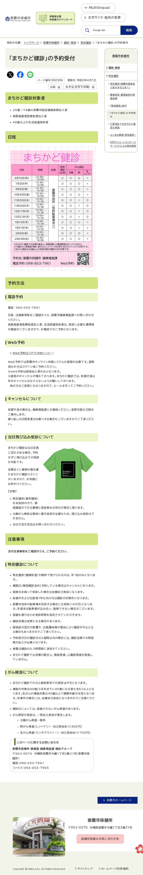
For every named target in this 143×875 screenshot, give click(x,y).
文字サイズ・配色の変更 (104, 17)
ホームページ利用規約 (115, 868)
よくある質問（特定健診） (122, 134)
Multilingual (99, 7)
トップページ (31, 42)
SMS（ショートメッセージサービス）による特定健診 (123, 143)
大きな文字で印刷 (77, 86)
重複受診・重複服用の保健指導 (122, 96)
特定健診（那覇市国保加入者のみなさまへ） (122, 85)
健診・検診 (70, 42)
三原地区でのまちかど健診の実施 (123, 125)
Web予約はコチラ (33, 353)
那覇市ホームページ (119, 800)
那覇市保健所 (51, 42)
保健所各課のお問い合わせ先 (100, 839)
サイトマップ (85, 868)
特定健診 (86, 42)
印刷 (52, 87)
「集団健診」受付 (118, 105)
